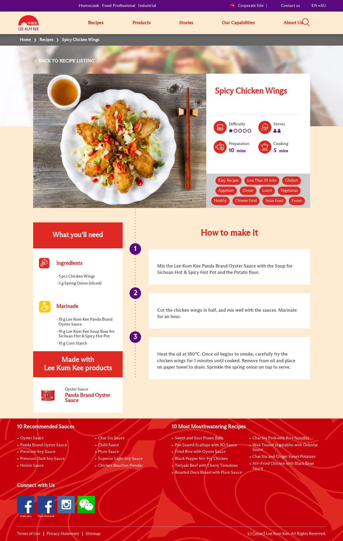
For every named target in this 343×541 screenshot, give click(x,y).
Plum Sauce (108, 452)
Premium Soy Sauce (37, 452)
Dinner (248, 191)
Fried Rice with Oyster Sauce (200, 452)
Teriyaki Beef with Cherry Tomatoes (206, 466)
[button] (328, 22)
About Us (293, 23)
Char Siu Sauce (111, 438)
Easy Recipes (228, 181)
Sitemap (93, 534)
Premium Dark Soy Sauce (42, 459)
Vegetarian (289, 191)
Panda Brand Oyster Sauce (43, 445)
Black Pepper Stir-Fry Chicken (201, 459)
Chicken (291, 181)
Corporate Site (246, 6)
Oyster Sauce (32, 438)
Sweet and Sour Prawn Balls (199, 438)
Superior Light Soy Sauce (120, 459)
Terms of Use (28, 534)
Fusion (297, 201)
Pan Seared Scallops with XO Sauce (206, 445)
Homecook (89, 5)
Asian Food (274, 201)
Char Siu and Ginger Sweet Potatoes (284, 457)
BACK (45, 61)
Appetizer (226, 191)
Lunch (267, 191)
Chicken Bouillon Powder (120, 466)
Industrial (147, 5)
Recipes (96, 23)
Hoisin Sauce (32, 466)
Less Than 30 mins (261, 181)
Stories (186, 23)
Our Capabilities (238, 23)
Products (141, 23)
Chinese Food (246, 201)
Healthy (220, 201)
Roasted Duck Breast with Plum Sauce (208, 473)
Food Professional (118, 5)
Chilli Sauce (108, 445)
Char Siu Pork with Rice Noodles (281, 438)
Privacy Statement (63, 534)
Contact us (290, 6)
